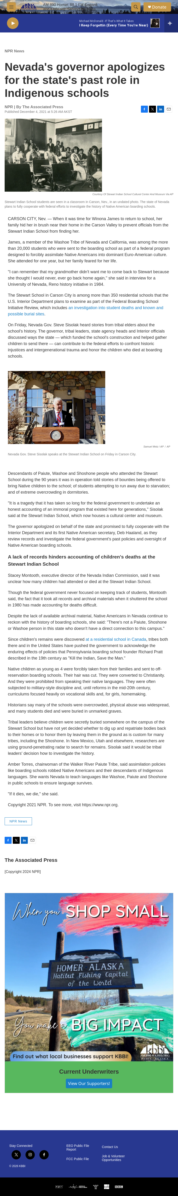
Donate (159, 7)
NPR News (14, 51)
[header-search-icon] (135, 7)
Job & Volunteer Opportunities (113, 1158)
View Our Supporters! (89, 1083)
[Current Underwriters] (89, 977)
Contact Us (110, 1147)
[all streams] (171, 23)
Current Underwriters (89, 1071)
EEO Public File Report (77, 1147)
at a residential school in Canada (116, 639)
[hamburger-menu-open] (11, 7)
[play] (12, 23)
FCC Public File (77, 1159)
